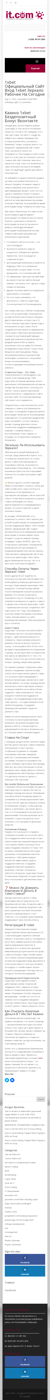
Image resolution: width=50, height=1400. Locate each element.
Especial (35, 68)
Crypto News (10, 1179)
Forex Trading (11, 1187)
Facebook (10, 1290)
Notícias (8, 1207)
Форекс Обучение (13, 1244)
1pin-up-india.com (12, 1154)
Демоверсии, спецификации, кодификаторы (25, 1125)
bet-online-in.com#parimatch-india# (20, 1162)
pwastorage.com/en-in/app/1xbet (19, 1220)
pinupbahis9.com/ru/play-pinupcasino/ (21, 1216)
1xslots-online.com (13, 1158)
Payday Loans (11, 1211)
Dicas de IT (10, 1183)
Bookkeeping (10, 1175)
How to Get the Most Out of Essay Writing (23, 1129)
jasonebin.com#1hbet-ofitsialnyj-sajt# (21, 1199)
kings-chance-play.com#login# (18, 1203)
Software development (15, 1224)
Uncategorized (11, 1232)
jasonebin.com (11, 1195)
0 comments (25, 102)
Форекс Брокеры (12, 1240)
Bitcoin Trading (11, 1166)
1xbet (40, 1058)
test (6, 1228)
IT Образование (12, 1191)
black (7, 1170)
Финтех (8, 1236)
